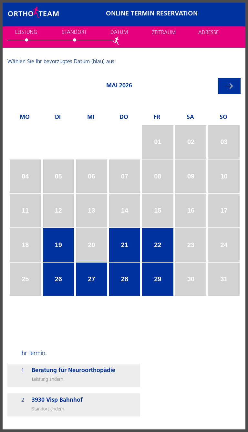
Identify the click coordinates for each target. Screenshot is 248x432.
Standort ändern (48, 409)
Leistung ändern (47, 379)
